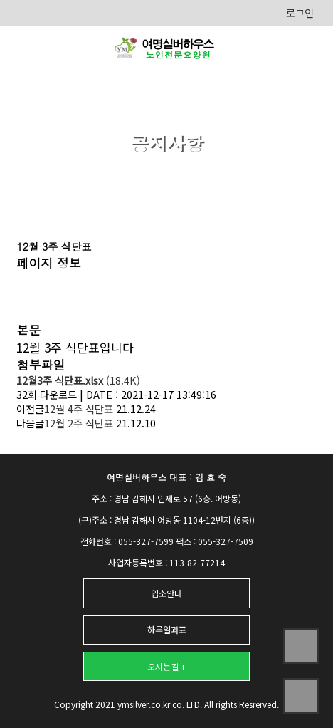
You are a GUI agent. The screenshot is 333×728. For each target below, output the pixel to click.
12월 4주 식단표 (78, 409)
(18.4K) (78, 380)
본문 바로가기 (0, 0)
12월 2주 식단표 (78, 423)
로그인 (300, 13)
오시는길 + (166, 666)
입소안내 (166, 593)
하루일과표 (166, 629)
